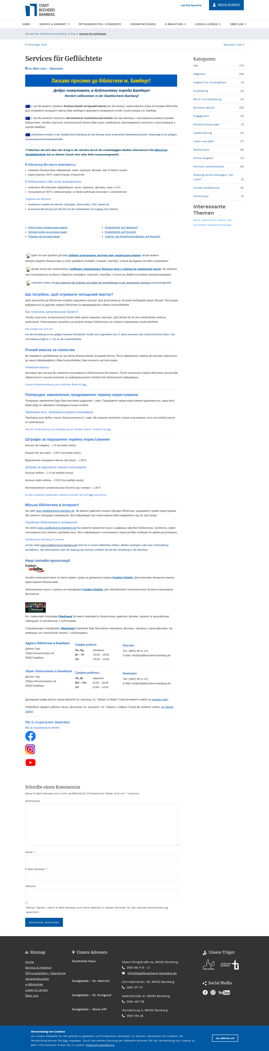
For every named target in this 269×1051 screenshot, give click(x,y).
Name (30, 852)
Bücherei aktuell (203, 107)
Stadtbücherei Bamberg (53, 33)
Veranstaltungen (143, 24)
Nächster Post (234, 44)
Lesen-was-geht (203, 141)
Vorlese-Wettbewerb (206, 187)
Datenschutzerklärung (100, 1045)
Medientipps (201, 149)
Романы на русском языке (44, 236)
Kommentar (32, 800)
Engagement (201, 115)
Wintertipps (200, 196)
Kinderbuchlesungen (206, 124)
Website (30, 886)
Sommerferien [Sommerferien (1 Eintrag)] (200, 225)
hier (91, 494)
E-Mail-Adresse (36, 869)
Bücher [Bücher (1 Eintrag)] (196, 220)
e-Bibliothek (175, 24)
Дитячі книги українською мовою (47, 227)
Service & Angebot (54, 24)
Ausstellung (200, 90)
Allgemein (56, 68)
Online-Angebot (203, 158)
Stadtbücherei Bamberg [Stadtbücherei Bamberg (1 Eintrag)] (219, 225)
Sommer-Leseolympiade (208, 166)
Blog (72, 33)
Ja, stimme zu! (225, 1038)
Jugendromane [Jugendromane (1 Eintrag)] (208, 220)
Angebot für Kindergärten (209, 82)
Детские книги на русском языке (47, 231)
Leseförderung (202, 132)
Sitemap (37, 952)
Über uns (238, 24)
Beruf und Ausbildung (207, 99)
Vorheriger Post (36, 44)
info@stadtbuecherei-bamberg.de (152, 973)
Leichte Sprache (191, 5)
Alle (195, 65)
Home (26, 24)
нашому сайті (160, 699)
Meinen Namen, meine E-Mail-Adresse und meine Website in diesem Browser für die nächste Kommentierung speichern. (97, 910)
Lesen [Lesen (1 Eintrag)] (229, 220)
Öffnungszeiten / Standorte (100, 24)
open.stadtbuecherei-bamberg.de (55, 510)
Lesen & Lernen (208, 24)
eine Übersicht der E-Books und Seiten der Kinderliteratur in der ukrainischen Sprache (102, 282)
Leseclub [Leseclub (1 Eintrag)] (221, 220)
